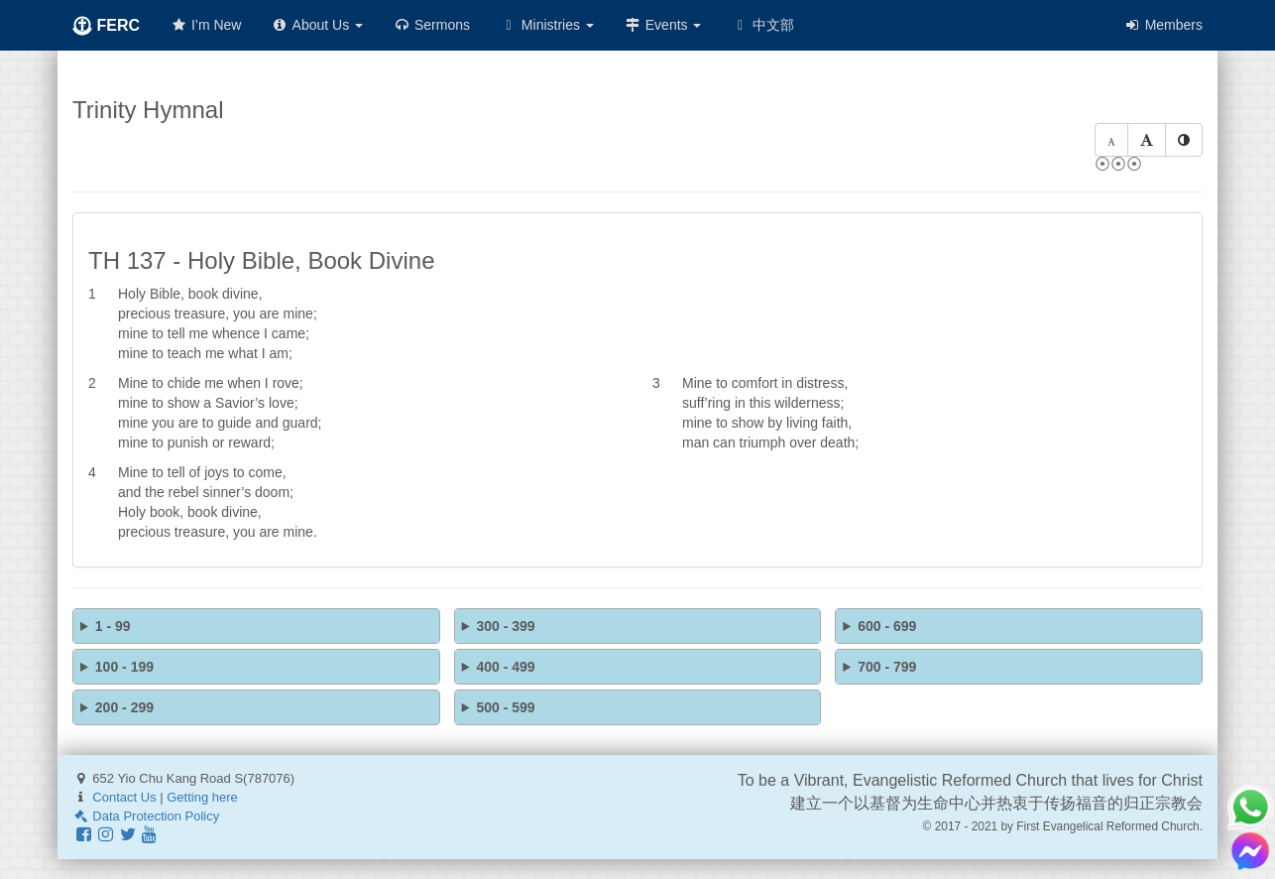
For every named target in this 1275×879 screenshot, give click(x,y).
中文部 (762, 25)
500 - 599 (505, 707)
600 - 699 (887, 626)
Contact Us (124, 797)
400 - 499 (505, 667)
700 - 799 (887, 667)
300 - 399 (505, 626)
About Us (317, 25)
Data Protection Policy (145, 816)
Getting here (202, 797)
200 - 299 (124, 707)
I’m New (205, 25)
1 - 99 (113, 626)
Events (663, 25)
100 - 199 (124, 667)
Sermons (431, 25)
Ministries (547, 25)
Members (1163, 25)
